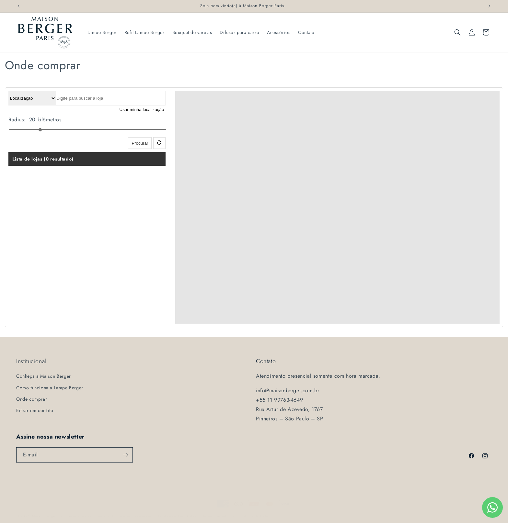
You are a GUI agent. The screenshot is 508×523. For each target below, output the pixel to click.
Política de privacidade (132, 511)
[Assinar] (125, 456)
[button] (457, 32)
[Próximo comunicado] (489, 6)
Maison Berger (44, 511)
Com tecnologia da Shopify (81, 511)
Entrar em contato (34, 410)
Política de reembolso (177, 511)
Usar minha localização (142, 109)
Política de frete (254, 511)
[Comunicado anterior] (18, 6)
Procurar (140, 143)
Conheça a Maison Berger (43, 376)
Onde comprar (31, 399)
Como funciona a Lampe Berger (49, 387)
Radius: (17, 119)
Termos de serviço (218, 511)
